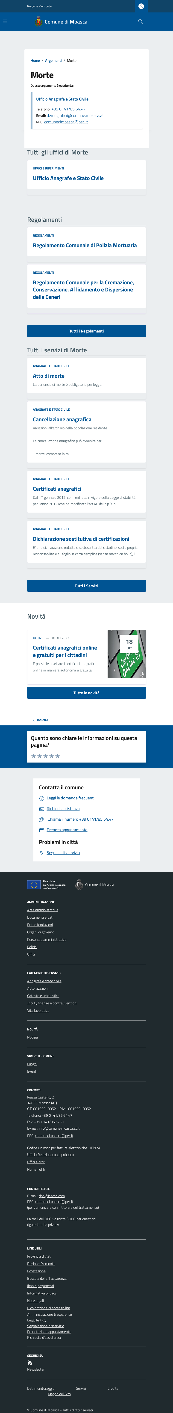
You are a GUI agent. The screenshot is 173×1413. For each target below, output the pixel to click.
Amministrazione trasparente (49, 1314)
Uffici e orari (36, 1162)
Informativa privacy (42, 1293)
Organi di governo (40, 932)
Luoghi (32, 1064)
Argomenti (53, 60)
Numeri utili (36, 1169)
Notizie (38, 637)
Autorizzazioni (37, 988)
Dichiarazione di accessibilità (48, 1308)
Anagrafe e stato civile (51, 365)
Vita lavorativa (38, 1010)
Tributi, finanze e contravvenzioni (52, 1003)
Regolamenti (43, 235)
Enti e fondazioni (40, 924)
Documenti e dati (40, 917)
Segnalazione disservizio (45, 1326)
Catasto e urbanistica (43, 995)
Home (35, 60)
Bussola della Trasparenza (47, 1278)
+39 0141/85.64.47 (68, 109)
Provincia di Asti (39, 1256)
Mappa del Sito (59, 1394)
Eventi (32, 1071)
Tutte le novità (86, 693)
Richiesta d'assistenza (44, 1337)
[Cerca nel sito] (138, 21)
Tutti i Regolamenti (86, 331)
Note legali (35, 1300)
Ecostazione (36, 1271)
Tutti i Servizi (86, 586)
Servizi (81, 1388)
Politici (32, 947)
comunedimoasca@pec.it (66, 122)
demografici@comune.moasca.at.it (77, 115)
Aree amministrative (42, 910)
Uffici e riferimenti (48, 168)
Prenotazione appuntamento (49, 1331)
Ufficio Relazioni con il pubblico (50, 1154)
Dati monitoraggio (40, 1388)
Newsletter (35, 1369)
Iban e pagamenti (40, 1285)
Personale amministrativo (46, 939)
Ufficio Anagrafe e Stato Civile (62, 99)
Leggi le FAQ (36, 1320)
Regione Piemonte (39, 6)
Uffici (31, 954)
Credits (113, 1388)
